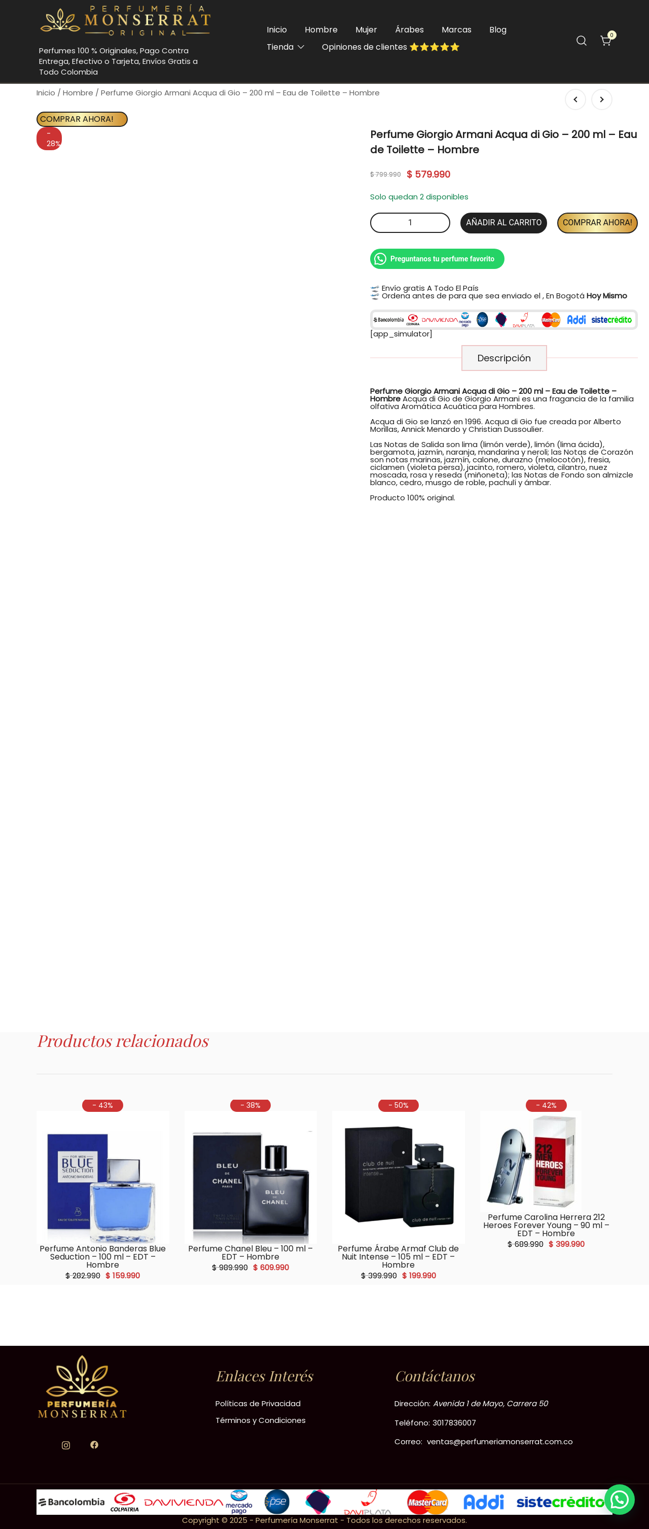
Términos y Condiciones (260, 1420)
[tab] (504, 358)
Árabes (409, 30)
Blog (498, 30)
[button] (619, 1499)
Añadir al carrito (504, 222)
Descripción (504, 358)
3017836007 (454, 1422)
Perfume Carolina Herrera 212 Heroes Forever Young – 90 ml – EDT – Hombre (546, 1225)
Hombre (321, 30)
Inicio (277, 30)
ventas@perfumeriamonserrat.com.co (500, 1441)
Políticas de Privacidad (258, 1403)
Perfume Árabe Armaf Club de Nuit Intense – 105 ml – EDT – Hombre (398, 1257)
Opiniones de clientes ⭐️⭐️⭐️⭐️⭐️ (391, 47)
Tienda (280, 47)
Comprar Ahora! (77, 118)
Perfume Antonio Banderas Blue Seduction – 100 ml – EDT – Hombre (103, 1257)
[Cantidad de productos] (410, 223)
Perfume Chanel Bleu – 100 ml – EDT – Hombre (250, 1253)
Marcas (457, 30)
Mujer (366, 30)
